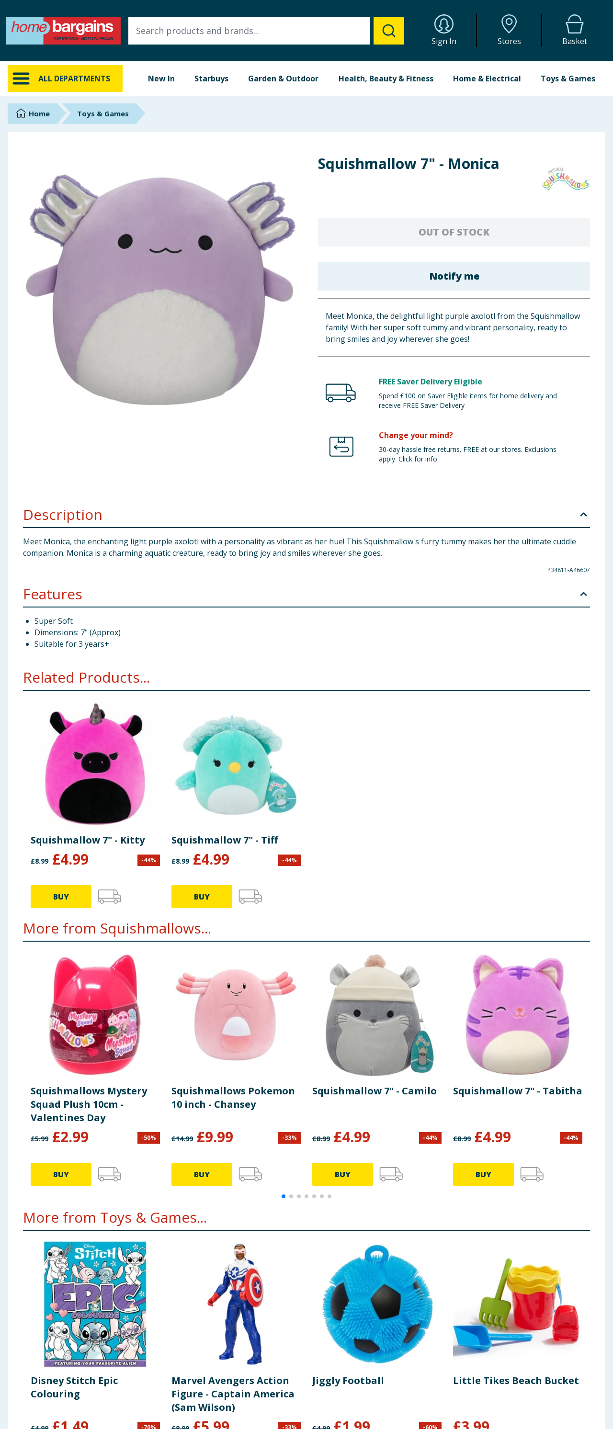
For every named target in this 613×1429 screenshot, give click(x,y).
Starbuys (211, 78)
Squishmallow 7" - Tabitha (517, 1090)
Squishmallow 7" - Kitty (88, 839)
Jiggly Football (348, 1380)
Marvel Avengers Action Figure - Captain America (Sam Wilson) (233, 1394)
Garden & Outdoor (283, 78)
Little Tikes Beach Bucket (516, 1380)
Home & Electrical (487, 78)
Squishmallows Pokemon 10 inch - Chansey (233, 1097)
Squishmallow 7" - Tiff (224, 839)
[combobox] (266, 31)
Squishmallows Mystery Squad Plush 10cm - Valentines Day (89, 1104)
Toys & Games (568, 78)
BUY (61, 896)
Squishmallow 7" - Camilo (374, 1090)
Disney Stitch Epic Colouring (74, 1387)
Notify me (454, 276)
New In (161, 78)
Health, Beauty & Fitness (386, 78)
